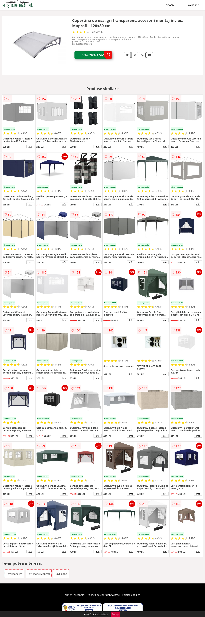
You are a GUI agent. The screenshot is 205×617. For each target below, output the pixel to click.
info (30, 146)
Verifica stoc (97, 55)
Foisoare (169, 5)
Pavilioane (193, 5)
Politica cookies (131, 595)
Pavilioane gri (14, 574)
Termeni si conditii (74, 595)
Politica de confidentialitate (103, 595)
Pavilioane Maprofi (39, 574)
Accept (115, 614)
